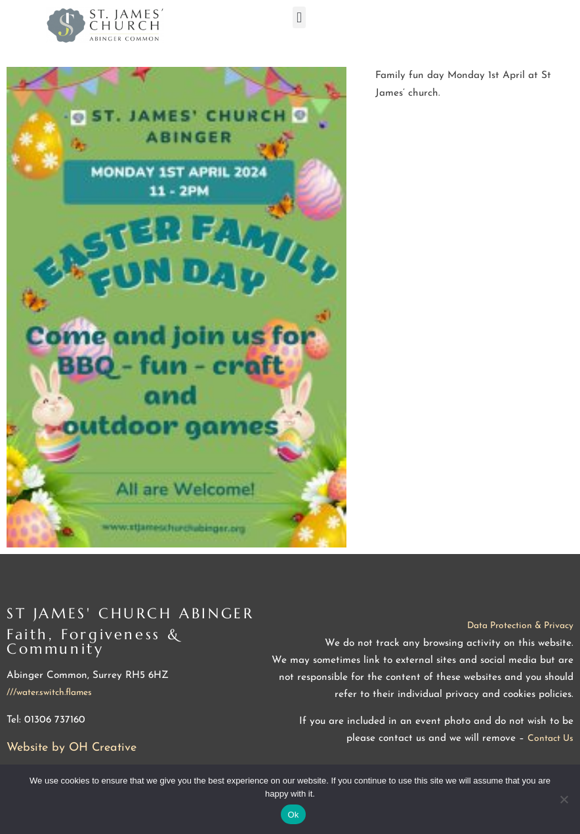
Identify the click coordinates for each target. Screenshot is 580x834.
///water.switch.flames (49, 692)
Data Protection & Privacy (520, 626)
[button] (299, 17)
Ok (293, 815)
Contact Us (550, 738)
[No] (563, 799)
